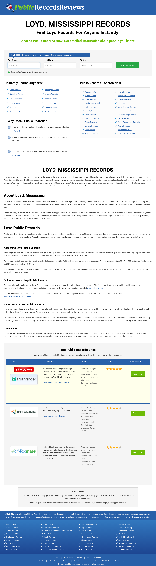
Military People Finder (89, 534)
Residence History (125, 129)
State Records (123, 540)
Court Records (90, 114)
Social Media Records (126, 537)
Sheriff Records (124, 534)
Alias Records (90, 95)
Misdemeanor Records (89, 537)
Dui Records (90, 129)
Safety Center (53, 561)
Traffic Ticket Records (126, 133)
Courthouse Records (52, 527)
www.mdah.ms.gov (95, 288)
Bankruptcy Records (14, 537)
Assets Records (12, 531)
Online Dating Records (127, 114)
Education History (50, 540)
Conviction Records (13, 546)
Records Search (124, 524)
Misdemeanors (15, 103)
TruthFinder (68, 557)
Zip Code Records (125, 549)
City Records (11, 543)
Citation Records (12, 540)
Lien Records (123, 103)
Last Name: (49, 60)
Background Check (13, 534)
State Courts (78, 561)
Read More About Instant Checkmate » (59, 464)
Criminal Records (92, 118)
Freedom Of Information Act (54, 549)
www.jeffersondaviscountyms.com (18, 296)
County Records (91, 110)
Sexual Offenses (16, 98)
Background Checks (93, 103)
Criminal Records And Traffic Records (58, 531)
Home (57, 557)
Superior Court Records (127, 543)
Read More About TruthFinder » (56, 382)
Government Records (89, 524)
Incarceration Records (126, 95)
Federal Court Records (52, 546)
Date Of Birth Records (52, 534)
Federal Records (91, 133)
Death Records (50, 112)
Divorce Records (51, 94)
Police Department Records (129, 122)
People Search (123, 118)
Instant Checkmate (94, 557)
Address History (51, 107)
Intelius (80, 557)
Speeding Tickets (16, 94)
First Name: (13, 60)
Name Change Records (127, 107)
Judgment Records (125, 99)
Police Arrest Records (89, 546)
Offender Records (125, 110)
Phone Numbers (51, 98)
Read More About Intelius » (54, 416)
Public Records (124, 126)
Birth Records (15, 112)
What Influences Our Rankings (113, 561)
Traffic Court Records (126, 546)
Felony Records (124, 92)
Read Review (138, 374)
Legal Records (50, 103)
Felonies (13, 107)
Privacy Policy (92, 561)
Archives (66, 561)
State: (83, 60)
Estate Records (49, 543)
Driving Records (91, 126)
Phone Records (87, 543)
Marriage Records (52, 89)
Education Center (37, 561)
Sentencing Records (126, 531)
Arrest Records (15, 89)
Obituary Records (87, 540)
